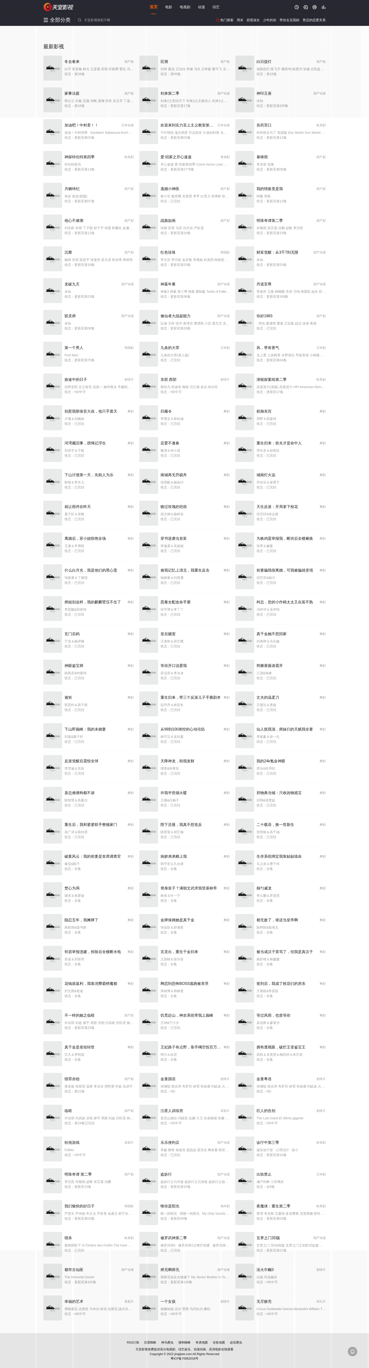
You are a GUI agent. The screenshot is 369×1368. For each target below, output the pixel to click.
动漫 (201, 7)
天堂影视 (58, 7)
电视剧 (185, 7)
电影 (168, 7)
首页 (154, 7)
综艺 (216, 7)
